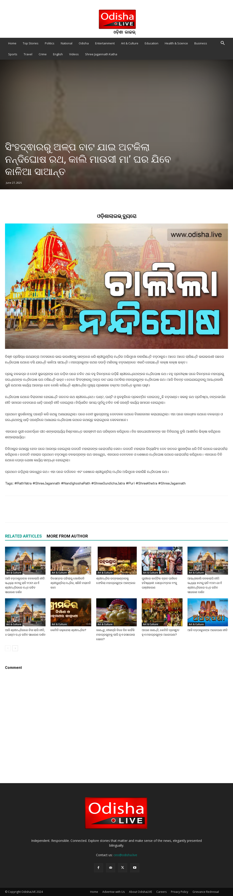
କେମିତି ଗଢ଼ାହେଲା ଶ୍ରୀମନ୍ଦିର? (68, 630)
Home (12, 43)
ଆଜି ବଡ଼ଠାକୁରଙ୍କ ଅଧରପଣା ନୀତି (207, 630)
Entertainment (105, 43)
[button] (222, 43)
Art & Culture (129, 43)
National (66, 43)
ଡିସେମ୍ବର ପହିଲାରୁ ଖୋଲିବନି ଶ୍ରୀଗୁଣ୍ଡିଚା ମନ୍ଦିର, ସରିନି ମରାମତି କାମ (71, 583)
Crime (43, 54)
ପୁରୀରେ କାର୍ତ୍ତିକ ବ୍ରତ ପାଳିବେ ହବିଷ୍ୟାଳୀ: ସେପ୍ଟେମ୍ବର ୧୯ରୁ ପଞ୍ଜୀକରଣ (159, 583)
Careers (161, 892)
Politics (49, 43)
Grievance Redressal (205, 892)
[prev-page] (8, 648)
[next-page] (15, 648)
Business (200, 43)
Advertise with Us (113, 892)
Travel (28, 54)
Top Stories (30, 43)
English (58, 54)
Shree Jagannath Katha (101, 54)
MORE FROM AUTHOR (67, 536)
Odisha (84, 43)
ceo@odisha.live (125, 855)
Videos (74, 54)
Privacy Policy (179, 892)
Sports (12, 54)
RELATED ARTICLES (23, 536)
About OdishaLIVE (140, 892)
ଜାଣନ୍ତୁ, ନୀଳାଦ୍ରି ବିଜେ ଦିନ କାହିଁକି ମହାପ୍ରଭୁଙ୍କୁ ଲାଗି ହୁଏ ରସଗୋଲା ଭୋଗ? (115, 634)
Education (151, 43)
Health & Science (176, 43)
